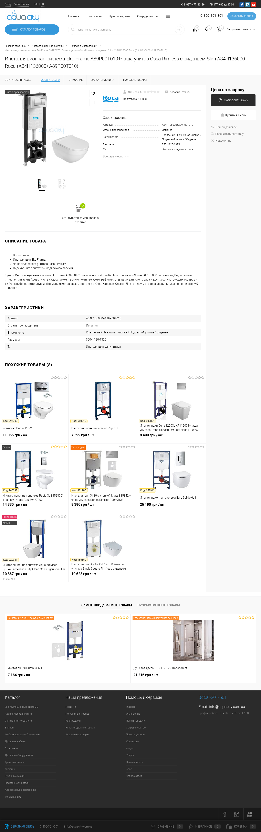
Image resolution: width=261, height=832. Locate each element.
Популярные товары (77, 714)
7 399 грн (103, 437)
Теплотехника (13, 797)
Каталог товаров (32, 29)
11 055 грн (34, 437)
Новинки (70, 707)
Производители (135, 734)
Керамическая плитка (18, 714)
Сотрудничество (148, 16)
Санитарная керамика (18, 721)
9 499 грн (171, 437)
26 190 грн (171, 507)
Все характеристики (116, 156)
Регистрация (21, 4)
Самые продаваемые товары (106, 605)
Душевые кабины (15, 741)
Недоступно (221, 140)
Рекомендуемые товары (80, 727)
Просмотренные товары (158, 605)
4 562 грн (162, 677)
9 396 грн (103, 507)
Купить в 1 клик (233, 115)
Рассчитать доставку (227, 133)
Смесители (11, 748)
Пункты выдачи (119, 16)
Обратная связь (19, 826)
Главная (73, 16)
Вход (8, 4)
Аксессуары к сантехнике (20, 790)
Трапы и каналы (14, 762)
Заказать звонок (241, 16)
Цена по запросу (227, 89)
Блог (129, 769)
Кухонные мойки (15, 776)
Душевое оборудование (19, 755)
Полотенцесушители (17, 783)
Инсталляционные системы (22, 707)
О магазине (94, 16)
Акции (129, 748)
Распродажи (73, 721)
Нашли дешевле (224, 127)
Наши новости (134, 762)
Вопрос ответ (134, 776)
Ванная (9, 727)
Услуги (130, 755)
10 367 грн (34, 576)
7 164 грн (19, 675)
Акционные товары (77, 734)
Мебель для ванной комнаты (22, 734)
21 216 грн (83, 675)
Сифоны (10, 769)
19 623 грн (103, 576)
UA (42, 4)
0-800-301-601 (49, 826)
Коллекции (132, 741)
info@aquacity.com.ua (227, 707)
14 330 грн (34, 507)
